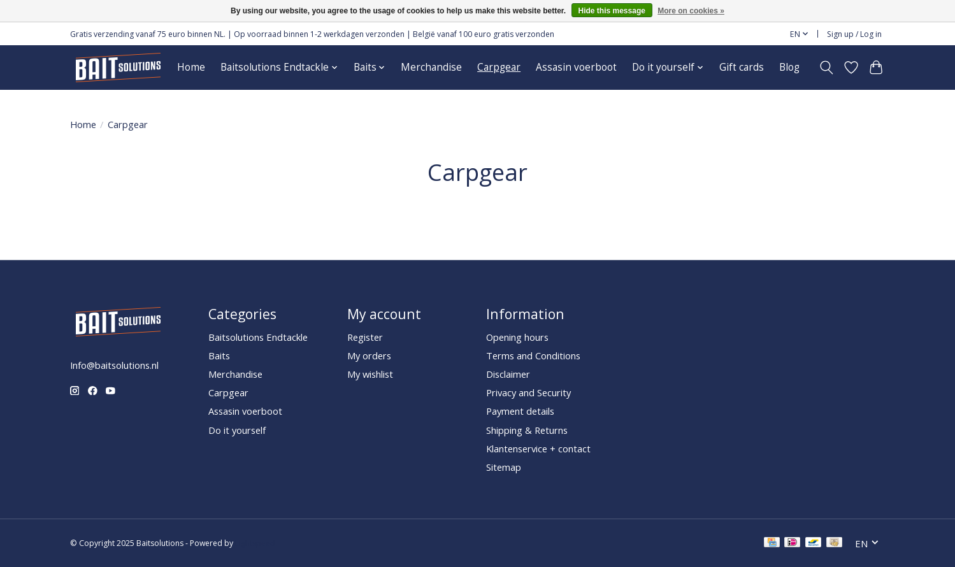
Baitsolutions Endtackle (258, 337)
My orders (369, 355)
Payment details (520, 411)
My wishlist (370, 374)
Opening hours (517, 337)
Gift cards (741, 67)
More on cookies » (690, 10)
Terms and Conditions (533, 355)
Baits (219, 355)
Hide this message (611, 10)
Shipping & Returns (527, 430)
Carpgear (499, 67)
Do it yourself (237, 430)
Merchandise (431, 67)
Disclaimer (508, 374)
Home (191, 67)
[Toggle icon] (826, 67)
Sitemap (503, 467)
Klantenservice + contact (538, 448)
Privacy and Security (528, 392)
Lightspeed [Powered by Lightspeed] (255, 543)
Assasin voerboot (576, 67)
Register (365, 337)
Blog (789, 67)
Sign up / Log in (854, 34)
